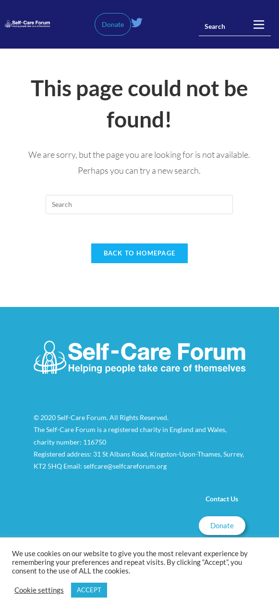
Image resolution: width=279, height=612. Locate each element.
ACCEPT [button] (89, 590)
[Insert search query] (235, 26)
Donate (113, 24)
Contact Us (222, 499)
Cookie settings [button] (39, 590)
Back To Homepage (140, 253)
